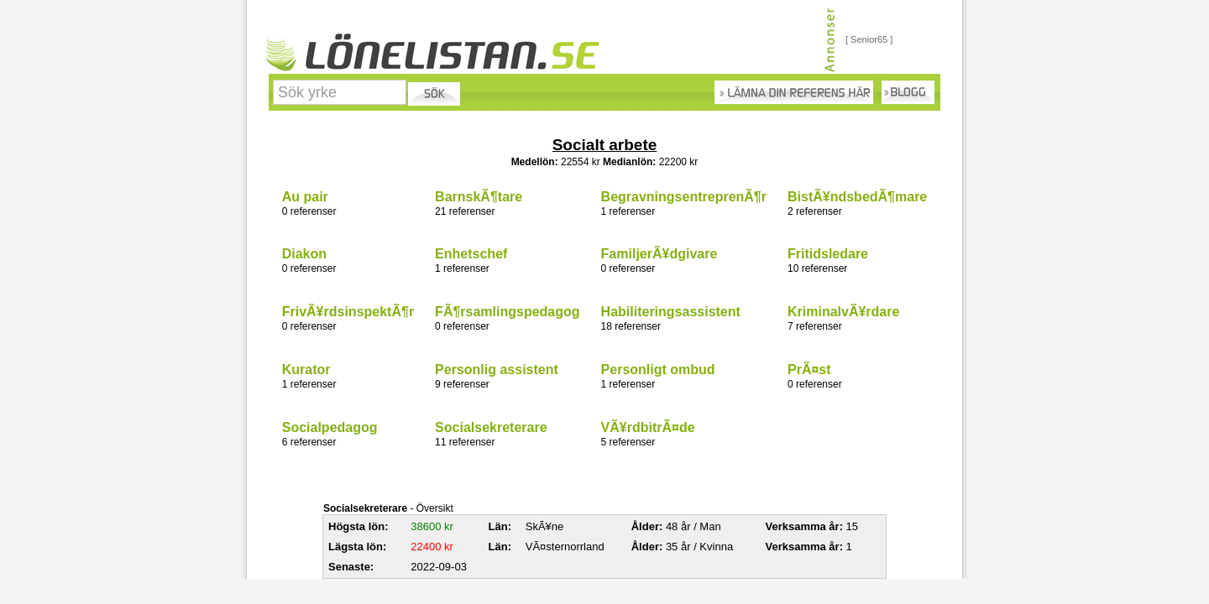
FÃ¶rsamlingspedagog (507, 312)
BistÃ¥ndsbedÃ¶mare (857, 197)
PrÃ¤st (809, 369)
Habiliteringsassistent (671, 312)
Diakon (304, 254)
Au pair (305, 197)
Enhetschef (471, 254)
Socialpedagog (330, 427)
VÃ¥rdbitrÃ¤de (648, 427)
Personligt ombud (658, 369)
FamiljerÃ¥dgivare (659, 254)
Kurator (306, 369)
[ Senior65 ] (868, 39)
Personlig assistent (496, 369)
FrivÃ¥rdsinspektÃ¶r (348, 312)
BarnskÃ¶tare (478, 197)
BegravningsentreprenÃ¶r (684, 197)
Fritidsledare (828, 254)
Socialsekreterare (491, 427)
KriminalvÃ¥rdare (843, 312)
